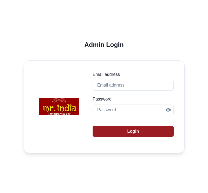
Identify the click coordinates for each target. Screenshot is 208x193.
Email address (106, 74)
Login (133, 131)
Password (102, 99)
